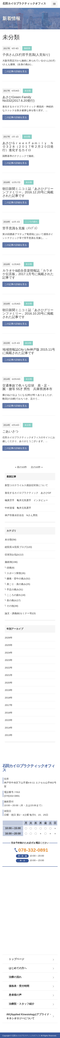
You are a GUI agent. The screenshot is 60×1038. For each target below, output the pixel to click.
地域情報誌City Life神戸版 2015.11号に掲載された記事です (28, 351)
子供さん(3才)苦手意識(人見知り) (26, 54)
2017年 (8, 705)
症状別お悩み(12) (14, 554)
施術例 (27, 48)
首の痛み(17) (14, 600)
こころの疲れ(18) (16, 595)
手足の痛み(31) (15, 589)
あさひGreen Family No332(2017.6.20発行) (18, 98)
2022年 (8, 667)
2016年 (8, 712)
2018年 (8, 697)
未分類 (28, 91)
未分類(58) (10, 539)
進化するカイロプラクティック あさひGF (28, 492)
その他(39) (12, 606)
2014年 (8, 727)
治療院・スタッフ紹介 (21, 1003)
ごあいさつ (10, 431)
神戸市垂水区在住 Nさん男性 (21, 515)
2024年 (8, 652)
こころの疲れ (31, 222)
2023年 (8, 660)
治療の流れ (15, 977)
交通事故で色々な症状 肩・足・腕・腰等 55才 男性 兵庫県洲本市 (27, 387)
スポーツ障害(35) (16, 573)
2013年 (8, 735)
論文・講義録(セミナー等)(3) (20, 613)
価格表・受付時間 (19, 986)
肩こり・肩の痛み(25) (18, 584)
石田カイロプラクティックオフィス (24, 3)
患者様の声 (15, 994)
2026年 (8, 637)
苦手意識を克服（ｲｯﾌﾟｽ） (22, 228)
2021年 (8, 675)
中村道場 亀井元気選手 (18, 507)
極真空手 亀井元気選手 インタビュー (26, 500)
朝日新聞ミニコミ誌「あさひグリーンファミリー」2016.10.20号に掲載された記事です (27, 313)
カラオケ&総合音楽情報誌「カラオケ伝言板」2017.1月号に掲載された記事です (28, 274)
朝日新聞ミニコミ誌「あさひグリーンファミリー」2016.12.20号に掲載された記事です (27, 192)
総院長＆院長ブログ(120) (18, 547)
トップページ (16, 959)
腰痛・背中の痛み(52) (18, 578)
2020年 (8, 682)
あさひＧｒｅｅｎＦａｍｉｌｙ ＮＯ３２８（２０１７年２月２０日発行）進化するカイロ (27, 146)
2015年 (8, 720)
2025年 (8, 645)
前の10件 (22, 467)
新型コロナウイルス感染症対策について (26, 485)
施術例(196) (11, 562)
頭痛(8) (10, 567)
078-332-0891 (33, 850)
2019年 (8, 690)
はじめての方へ (18, 968)
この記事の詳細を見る (15, 71)
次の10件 (36, 467)
